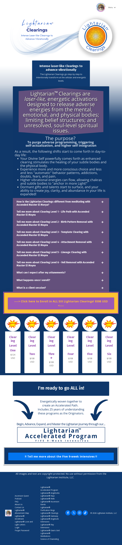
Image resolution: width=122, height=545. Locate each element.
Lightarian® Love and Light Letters (24, 523)
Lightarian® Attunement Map (22, 511)
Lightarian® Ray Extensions (47, 526)
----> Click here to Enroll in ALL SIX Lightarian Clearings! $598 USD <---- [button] (61, 303)
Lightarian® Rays (47, 496)
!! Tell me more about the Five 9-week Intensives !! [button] (61, 456)
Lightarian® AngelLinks (50, 493)
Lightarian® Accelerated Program (49, 488)
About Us (18, 504)
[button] (61, 302)
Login (17, 527)
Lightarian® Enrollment (20, 517)
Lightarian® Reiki (47, 498)
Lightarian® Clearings (49, 513)
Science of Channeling (49, 539)
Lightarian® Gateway (49, 516)
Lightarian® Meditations (45, 534)
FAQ (16, 501)
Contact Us (19, 507)
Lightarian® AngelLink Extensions (49, 520)
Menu (112, 7)
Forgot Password (22, 530)
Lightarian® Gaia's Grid (50, 530)
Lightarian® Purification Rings (47, 508)
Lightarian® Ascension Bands (49, 503)
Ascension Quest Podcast (22, 497)
